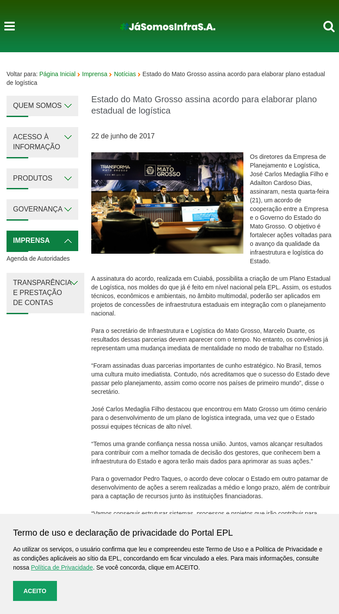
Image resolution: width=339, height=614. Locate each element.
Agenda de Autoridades (38, 258)
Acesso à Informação (36, 142)
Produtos (32, 178)
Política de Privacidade (62, 567)
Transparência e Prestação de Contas (42, 292)
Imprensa (94, 73)
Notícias (125, 73)
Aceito (35, 590)
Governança (38, 209)
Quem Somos (37, 105)
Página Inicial (58, 73)
